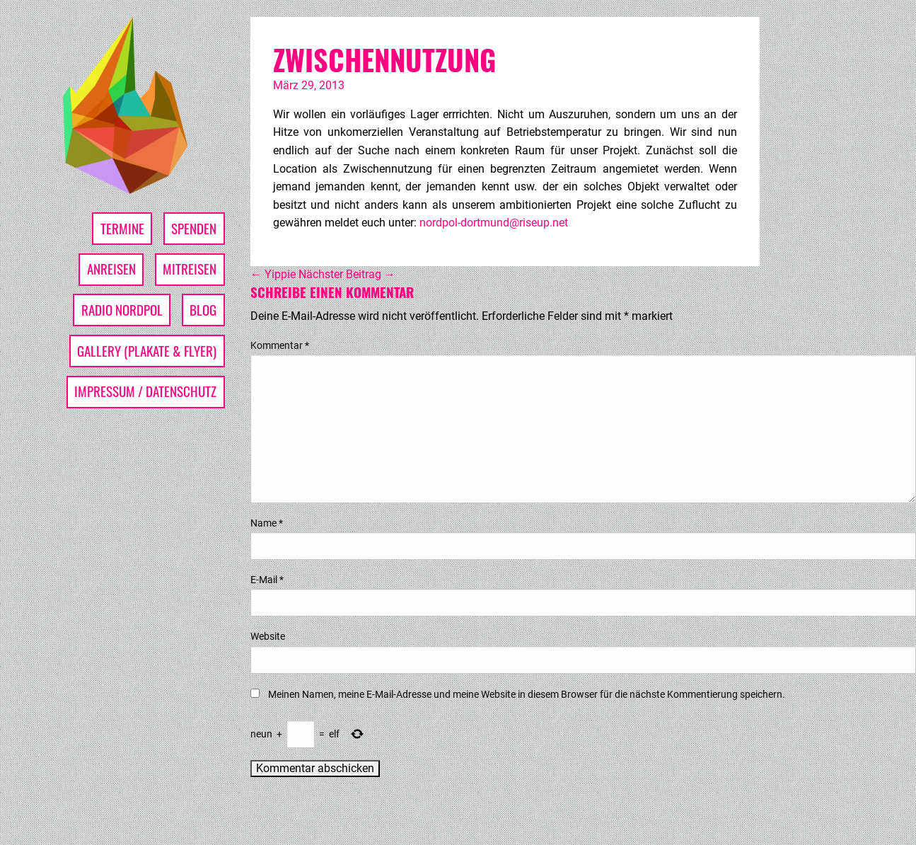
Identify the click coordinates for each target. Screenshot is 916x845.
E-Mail (267, 579)
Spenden (193, 228)
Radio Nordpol (122, 309)
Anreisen (111, 268)
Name (266, 523)
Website (267, 636)
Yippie (273, 274)
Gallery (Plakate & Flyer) (146, 350)
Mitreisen (189, 268)
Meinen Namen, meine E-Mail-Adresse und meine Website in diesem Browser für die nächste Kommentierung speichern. (526, 694)
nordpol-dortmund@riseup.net (493, 222)
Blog (203, 309)
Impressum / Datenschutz (145, 391)
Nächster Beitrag (346, 274)
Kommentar (279, 345)
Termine (122, 228)
